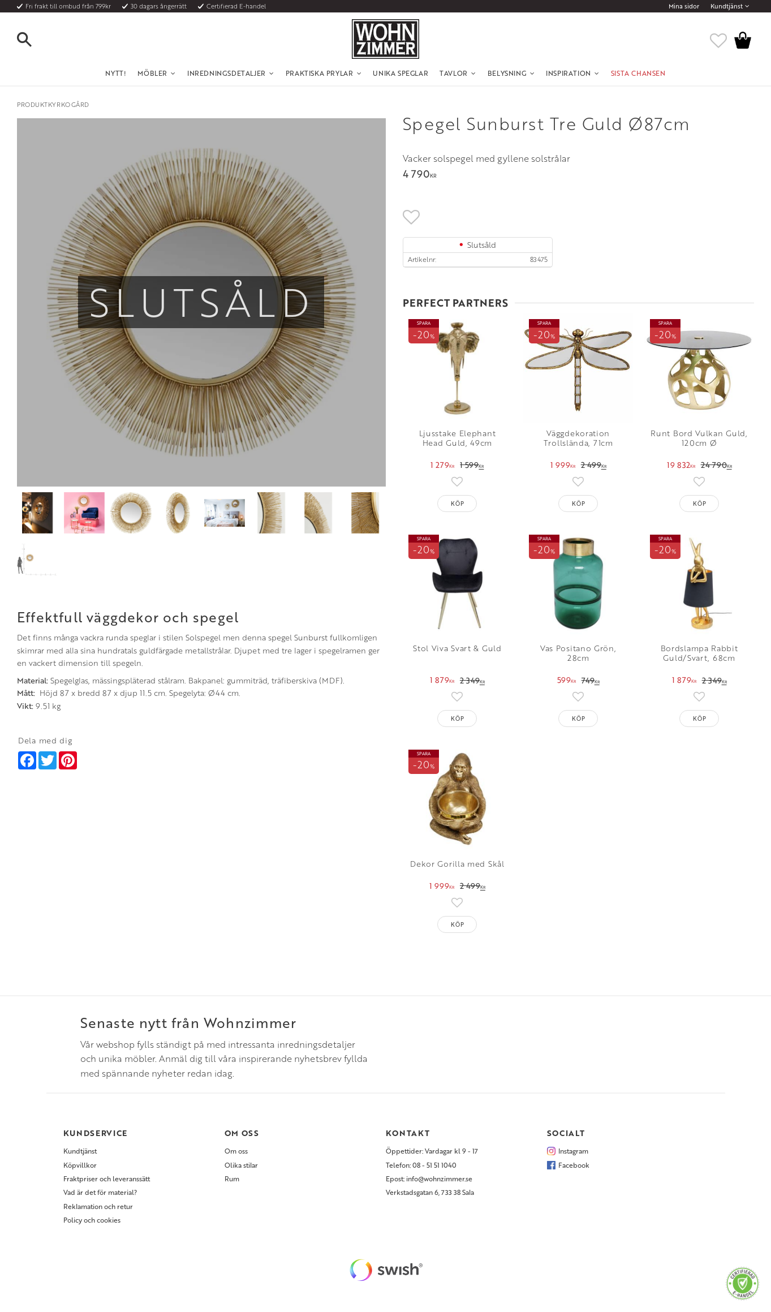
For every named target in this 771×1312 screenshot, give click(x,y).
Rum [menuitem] (232, 1178)
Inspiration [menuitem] (568, 73)
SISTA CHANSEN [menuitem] (638, 73)
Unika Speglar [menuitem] (400, 73)
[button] (34, 40)
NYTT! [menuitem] (115, 73)
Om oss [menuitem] (236, 1151)
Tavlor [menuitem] (454, 73)
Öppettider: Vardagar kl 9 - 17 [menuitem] (432, 1151)
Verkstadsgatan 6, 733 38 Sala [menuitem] (430, 1192)
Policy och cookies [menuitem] (91, 1220)
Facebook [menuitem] (573, 1165)
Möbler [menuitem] (152, 73)
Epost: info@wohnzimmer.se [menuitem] (429, 1178)
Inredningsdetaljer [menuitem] (226, 73)
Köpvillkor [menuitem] (80, 1165)
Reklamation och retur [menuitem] (98, 1206)
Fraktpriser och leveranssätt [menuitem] (106, 1178)
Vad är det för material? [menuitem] (100, 1192)
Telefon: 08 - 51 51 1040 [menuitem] (421, 1165)
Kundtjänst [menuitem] (726, 6)
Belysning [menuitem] (507, 73)
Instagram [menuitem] (573, 1151)
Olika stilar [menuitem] (241, 1165)
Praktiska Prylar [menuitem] (320, 73)
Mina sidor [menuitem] (684, 6)
